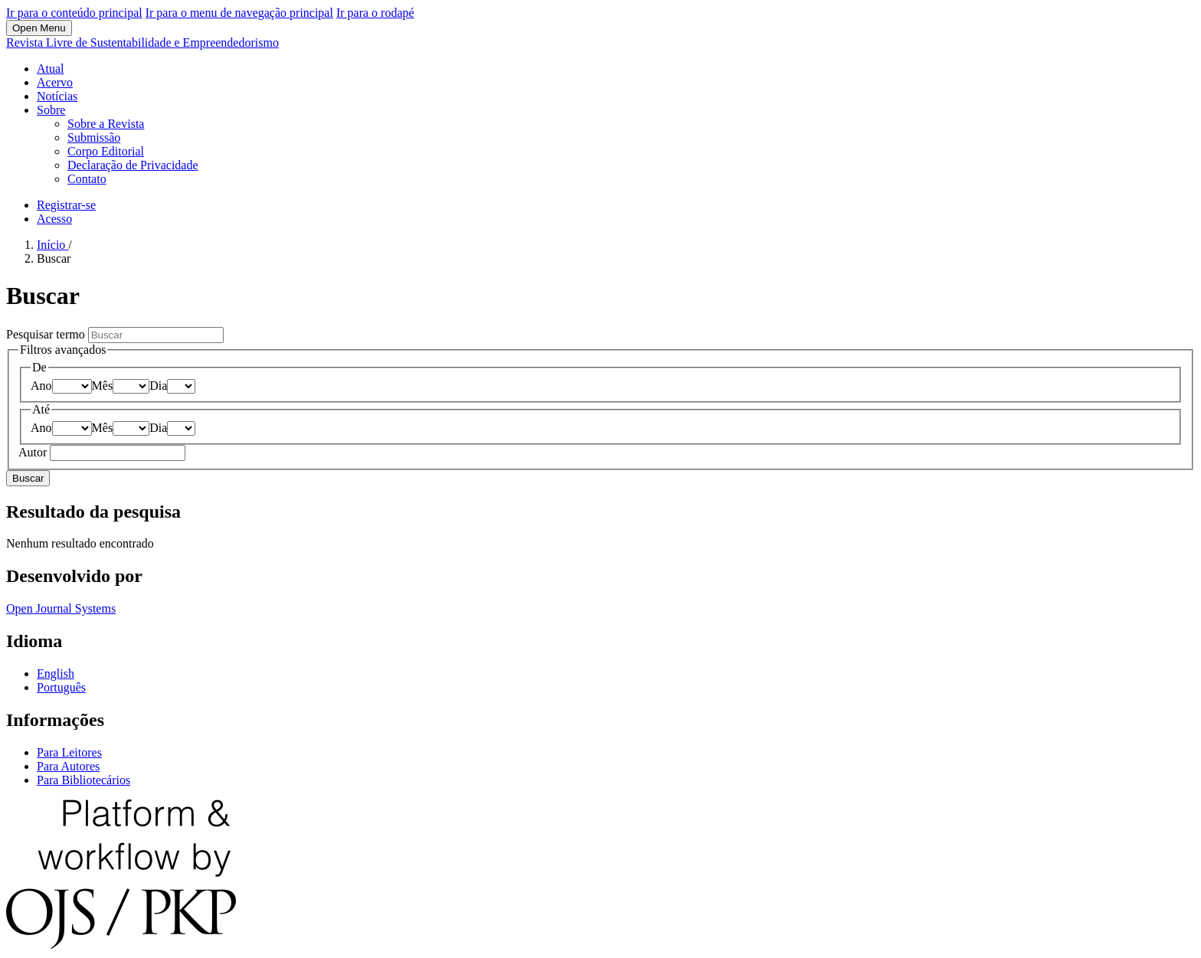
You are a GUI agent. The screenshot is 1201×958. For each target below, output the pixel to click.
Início (52, 244)
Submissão (93, 137)
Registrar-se (66, 204)
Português (61, 687)
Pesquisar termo (47, 334)
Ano (41, 385)
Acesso (54, 218)
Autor (34, 452)
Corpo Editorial (105, 151)
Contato (86, 178)
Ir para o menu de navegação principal (239, 12)
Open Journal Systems (61, 608)
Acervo (55, 82)
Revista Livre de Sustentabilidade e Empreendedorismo (142, 42)
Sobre (51, 109)
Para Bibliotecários (83, 779)
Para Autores (68, 766)
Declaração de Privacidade (132, 165)
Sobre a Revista (105, 123)
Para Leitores (69, 752)
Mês (102, 385)
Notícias (57, 96)
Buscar (28, 478)
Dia (158, 385)
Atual (50, 68)
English (55, 673)
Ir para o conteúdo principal (74, 12)
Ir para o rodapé (375, 12)
